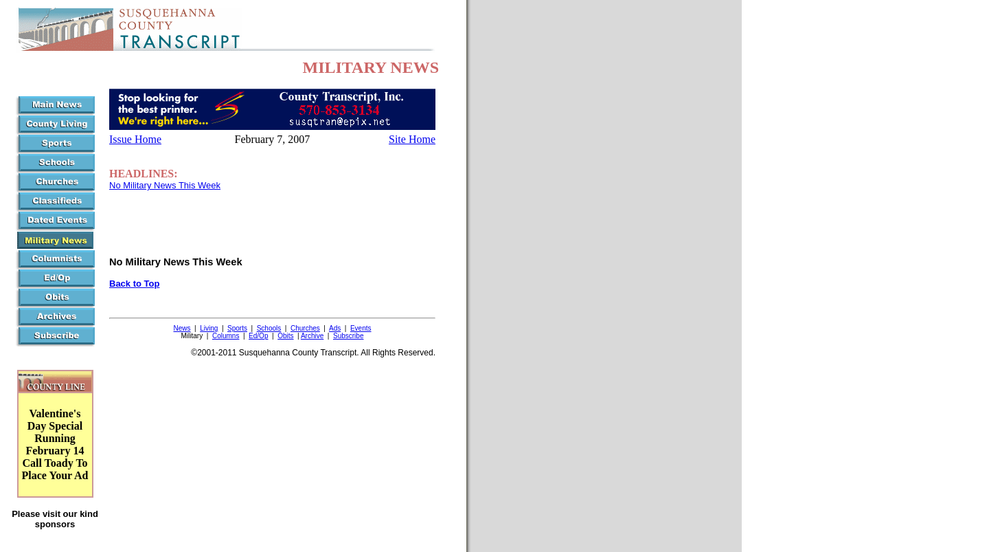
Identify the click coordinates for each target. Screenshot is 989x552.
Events (361, 328)
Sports (237, 328)
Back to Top (134, 283)
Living (209, 328)
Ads (335, 328)
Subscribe (348, 336)
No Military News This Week (164, 185)
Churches (305, 328)
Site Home (412, 139)
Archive (312, 336)
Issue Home (135, 139)
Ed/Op (258, 336)
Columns (225, 336)
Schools (269, 328)
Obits (285, 336)
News (181, 328)
